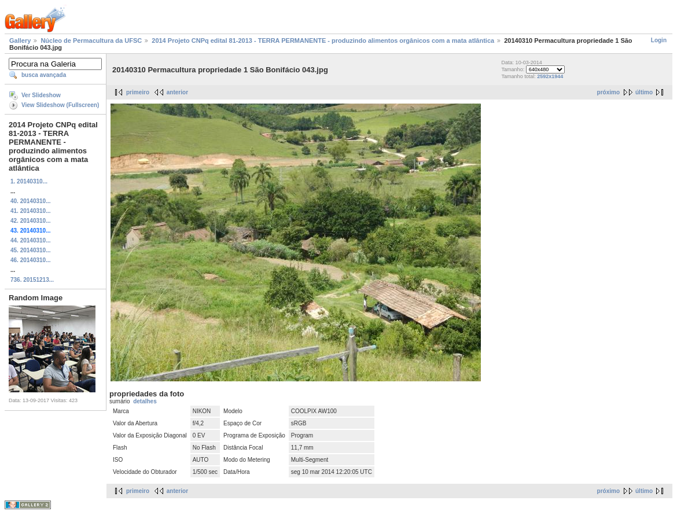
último (644, 92)
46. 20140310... (30, 260)
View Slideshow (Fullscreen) (60, 105)
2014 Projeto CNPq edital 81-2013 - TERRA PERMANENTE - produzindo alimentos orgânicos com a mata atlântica (323, 40)
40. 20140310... (30, 201)
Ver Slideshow (41, 95)
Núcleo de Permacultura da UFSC (91, 40)
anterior (177, 92)
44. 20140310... (30, 240)
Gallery (20, 40)
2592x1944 (550, 76)
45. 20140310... (30, 250)
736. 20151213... (32, 280)
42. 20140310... (30, 221)
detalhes (145, 401)
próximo (608, 92)
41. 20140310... (30, 211)
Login (659, 40)
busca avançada (43, 75)
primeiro (137, 92)
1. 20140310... (28, 181)
